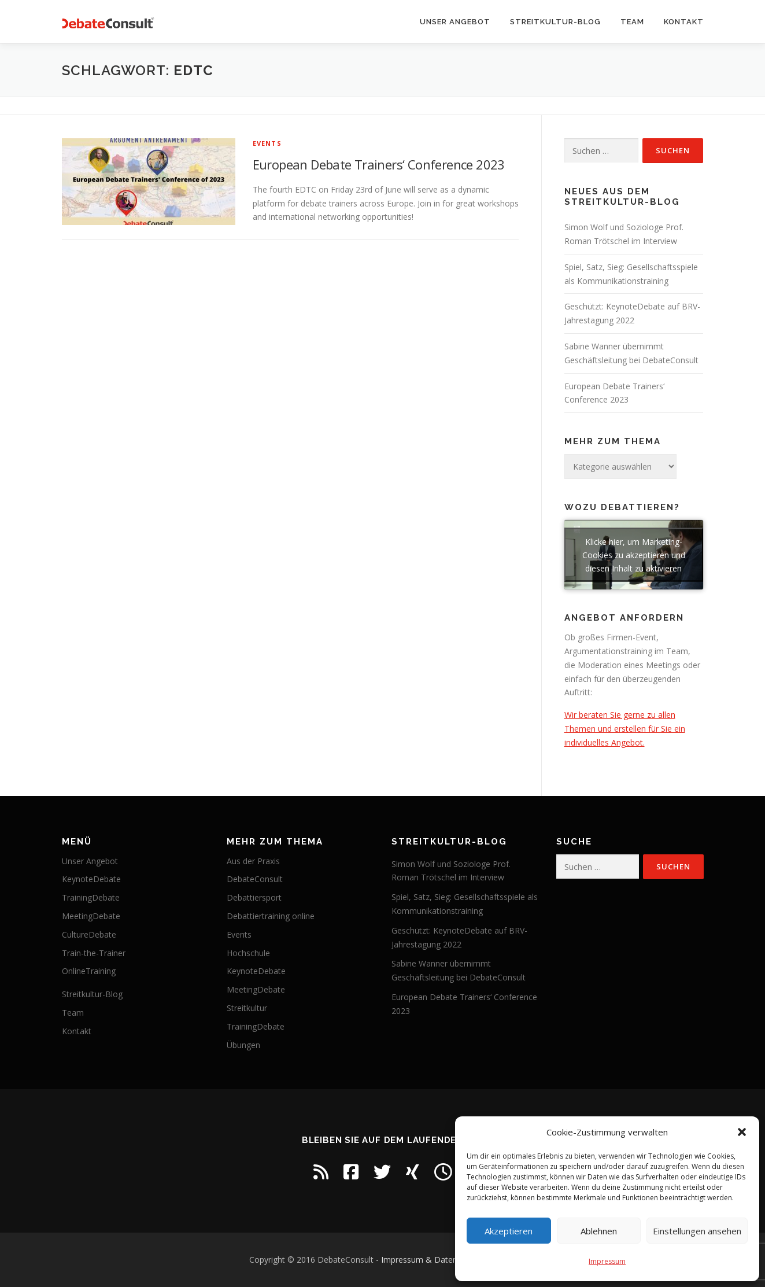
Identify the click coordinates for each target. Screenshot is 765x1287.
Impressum (607, 1261)
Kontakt (684, 21)
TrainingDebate (91, 897)
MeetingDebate (91, 915)
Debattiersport (254, 897)
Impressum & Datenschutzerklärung (448, 1259)
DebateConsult (255, 878)
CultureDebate (89, 934)
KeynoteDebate (91, 878)
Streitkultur (247, 1007)
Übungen (243, 1044)
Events (267, 143)
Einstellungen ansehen (697, 1231)
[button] (742, 1132)
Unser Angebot (455, 21)
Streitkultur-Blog (555, 21)
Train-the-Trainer (93, 952)
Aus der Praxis (253, 860)
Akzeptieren (509, 1231)
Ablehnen (599, 1231)
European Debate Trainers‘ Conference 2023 (379, 164)
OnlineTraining (89, 970)
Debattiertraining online (271, 915)
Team (632, 21)
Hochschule (248, 952)
